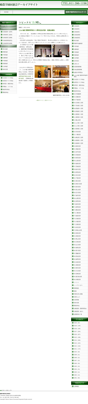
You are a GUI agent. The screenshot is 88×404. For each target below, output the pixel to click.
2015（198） (77, 337)
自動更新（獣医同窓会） (80, 308)
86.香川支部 (77, 250)
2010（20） (77, 351)
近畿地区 (5, 57)
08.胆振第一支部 (78, 108)
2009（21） (77, 354)
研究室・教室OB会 (8, 83)
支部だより (77, 297)
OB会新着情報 (78, 69)
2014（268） (77, 340)
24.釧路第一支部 (78, 140)
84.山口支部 (77, 244)
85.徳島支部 (77, 247)
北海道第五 (77, 37)
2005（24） (77, 366)
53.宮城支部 (77, 155)
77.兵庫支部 (77, 224)
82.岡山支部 (77, 239)
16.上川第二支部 (78, 126)
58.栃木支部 (77, 169)
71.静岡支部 (77, 207)
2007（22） (77, 360)
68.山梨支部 (77, 198)
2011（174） (77, 349)
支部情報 (76, 299)
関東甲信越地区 (78, 43)
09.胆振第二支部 (78, 111)
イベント (76, 282)
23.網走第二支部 (78, 137)
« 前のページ (39, 100)
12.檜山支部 (77, 120)
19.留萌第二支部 (78, 128)
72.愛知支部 (77, 210)
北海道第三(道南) (7, 37)
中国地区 (5, 60)
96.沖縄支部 (77, 279)
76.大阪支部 (77, 221)
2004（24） (77, 369)
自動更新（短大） (79, 311)
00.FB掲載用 (77, 94)
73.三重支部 (77, 213)
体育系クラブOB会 (8, 80)
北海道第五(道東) (7, 43)
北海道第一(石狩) (7, 31)
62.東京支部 (77, 181)
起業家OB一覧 (78, 314)
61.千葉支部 (77, 178)
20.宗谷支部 (77, 131)
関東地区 (5, 52)
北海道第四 (77, 34)
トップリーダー (78, 285)
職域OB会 (5, 92)
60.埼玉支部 (77, 175)
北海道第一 (77, 26)
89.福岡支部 (77, 259)
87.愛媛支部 (77, 253)
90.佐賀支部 (77, 262)
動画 (75, 291)
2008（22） (77, 357)
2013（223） (77, 343)
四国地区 (5, 63)
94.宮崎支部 (77, 273)
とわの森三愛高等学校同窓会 (80, 76)
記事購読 (76, 386)
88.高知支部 (77, 256)
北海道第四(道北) (7, 40)
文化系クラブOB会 (8, 78)
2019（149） (77, 325)
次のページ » (48, 100)
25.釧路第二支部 (78, 143)
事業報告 (76, 288)
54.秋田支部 (77, 157)
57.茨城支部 (77, 166)
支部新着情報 (77, 66)
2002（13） (77, 375)
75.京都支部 (77, 218)
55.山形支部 (77, 160)
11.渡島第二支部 (78, 117)
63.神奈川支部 (78, 184)
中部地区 (5, 55)
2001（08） (77, 378)
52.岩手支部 (77, 152)
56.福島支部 (77, 163)
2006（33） (77, 363)
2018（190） (77, 328)
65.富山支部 (77, 189)
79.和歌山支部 (78, 230)
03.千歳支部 (77, 99)
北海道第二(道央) (7, 34)
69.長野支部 (77, 201)
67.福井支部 (77, 195)
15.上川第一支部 (78, 123)
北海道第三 (77, 32)
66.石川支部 (77, 192)
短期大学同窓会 (78, 72)
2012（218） (77, 346)
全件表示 (76, 61)
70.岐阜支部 (77, 204)
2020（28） (77, 322)
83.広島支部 (77, 241)
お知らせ (76, 63)
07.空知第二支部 (78, 105)
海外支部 (5, 69)
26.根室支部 (77, 146)
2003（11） (77, 372)
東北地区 (5, 49)
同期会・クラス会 (8, 86)
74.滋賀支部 (77, 215)
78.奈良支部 (77, 227)
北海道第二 (77, 29)
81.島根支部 (77, 236)
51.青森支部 (77, 149)
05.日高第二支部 (78, 102)
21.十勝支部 (77, 134)
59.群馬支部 (77, 172)
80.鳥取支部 (77, 233)
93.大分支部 (77, 270)
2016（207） (77, 334)
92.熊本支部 (77, 268)
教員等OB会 (6, 89)
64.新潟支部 (77, 186)
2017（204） (77, 331)
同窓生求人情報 (78, 294)
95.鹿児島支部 (78, 276)
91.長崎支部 (77, 265)
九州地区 (5, 66)
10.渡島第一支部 (78, 114)
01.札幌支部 (77, 97)
